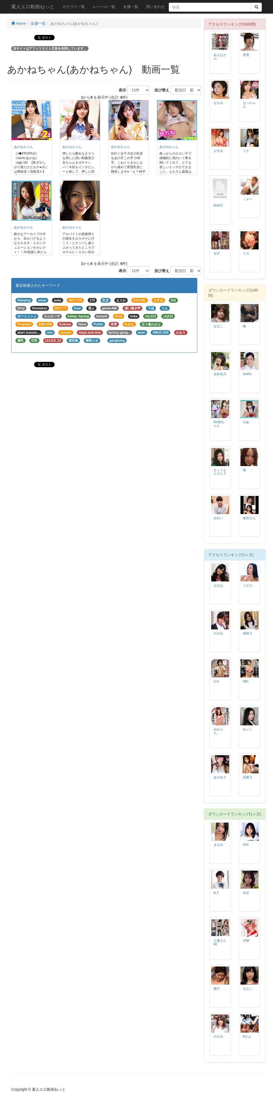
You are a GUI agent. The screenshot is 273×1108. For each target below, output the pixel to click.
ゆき (246, 893)
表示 (120, 90)
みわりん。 (218, 731)
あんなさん (220, 56)
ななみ (218, 103)
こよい (247, 199)
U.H (216, 681)
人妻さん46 (220, 942)
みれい (218, 518)
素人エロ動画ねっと (32, 6)
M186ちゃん (219, 423)
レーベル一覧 (104, 7)
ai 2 (216, 893)
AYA (246, 845)
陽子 (217, 988)
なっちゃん (249, 104)
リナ (246, 151)
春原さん (249, 518)
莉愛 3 (247, 777)
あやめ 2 (220, 777)
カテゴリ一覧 (73, 7)
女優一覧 (130, 7)
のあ (246, 422)
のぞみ (218, 633)
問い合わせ (155, 7)
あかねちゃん (23, 147)
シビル (247, 585)
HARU (247, 374)
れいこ (247, 729)
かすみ (218, 151)
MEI (245, 681)
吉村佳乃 (220, 374)
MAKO (218, 205)
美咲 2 (247, 633)
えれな (218, 585)
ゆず (217, 253)
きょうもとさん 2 (220, 471)
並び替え (160, 90)
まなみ (218, 845)
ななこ (218, 326)
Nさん (247, 1036)
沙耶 (246, 941)
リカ (246, 253)
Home (18, 23)
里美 (246, 55)
